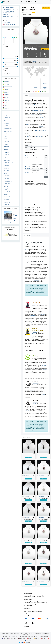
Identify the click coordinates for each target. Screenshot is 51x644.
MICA (5, 167)
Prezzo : (4, 56)
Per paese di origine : (14, 51)
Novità (5, 21)
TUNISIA (6, 103)
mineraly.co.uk (12, 638)
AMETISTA (6, 120)
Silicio (28, 157)
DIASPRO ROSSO (7, 139)
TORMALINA (7, 196)
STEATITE (6, 194)
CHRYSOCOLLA (7, 202)
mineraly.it (29, 638)
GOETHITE (6, 157)
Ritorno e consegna (28, 633)
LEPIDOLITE (6, 163)
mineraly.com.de (22, 638)
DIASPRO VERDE (7, 141)
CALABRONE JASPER (8, 128)
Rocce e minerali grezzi (9, 7)
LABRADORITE (7, 159)
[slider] (3, 58)
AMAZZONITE (7, 117)
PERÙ (5, 99)
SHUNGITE (6, 189)
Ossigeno (29, 155)
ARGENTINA (7, 82)
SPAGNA (6, 89)
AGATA (6, 115)
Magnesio (29, 168)
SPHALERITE (6, 192)
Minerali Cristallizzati (9, 11)
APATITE (6, 125)
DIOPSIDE (6, 144)
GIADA (5, 155)
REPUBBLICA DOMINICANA (9, 87)
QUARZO (6, 176)
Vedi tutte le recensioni (13, 238)
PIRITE (5, 173)
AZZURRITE (6, 200)
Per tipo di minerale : (5, 51)
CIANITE (6, 134)
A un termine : (5, 46)
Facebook (13, 636)
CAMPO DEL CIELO (8, 131)
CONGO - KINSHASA (8, 86)
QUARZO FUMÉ (7, 178)
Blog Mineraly (6, 636)
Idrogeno (29, 174)
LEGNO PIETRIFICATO (8, 162)
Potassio (29, 172)
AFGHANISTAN (7, 81)
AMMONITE (6, 122)
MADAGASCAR (7, 95)
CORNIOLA (6, 136)
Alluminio (29, 162)
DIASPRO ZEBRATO (8, 142)
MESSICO (6, 97)
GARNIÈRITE (6, 154)
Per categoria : (5, 31)
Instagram (18, 636)
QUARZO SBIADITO (8, 181)
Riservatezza (16, 633)
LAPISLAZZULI (7, 160)
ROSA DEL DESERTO (8, 184)
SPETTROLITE (7, 191)
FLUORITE (6, 152)
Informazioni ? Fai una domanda (30, 49)
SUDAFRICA (6, 107)
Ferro (28, 164)
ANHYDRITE (6, 123)
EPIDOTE (6, 149)
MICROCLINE (7, 168)
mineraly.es (37, 638)
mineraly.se (28, 640)
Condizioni (3, 633)
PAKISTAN (6, 100)
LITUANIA (6, 92)
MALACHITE (6, 165)
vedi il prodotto (29, 457)
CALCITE (6, 130)
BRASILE (6, 84)
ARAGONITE (6, 199)
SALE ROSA (6, 186)
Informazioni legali (9, 633)
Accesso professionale (37, 633)
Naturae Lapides (28, 186)
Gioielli (29, 5)
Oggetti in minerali (8, 12)
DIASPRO (6, 138)
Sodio (28, 166)
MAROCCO (6, 94)
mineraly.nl (44, 638)
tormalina (25, 454)
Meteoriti (6, 18)
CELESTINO (6, 133)
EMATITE (6, 147)
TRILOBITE (6, 204)
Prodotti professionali (9, 24)
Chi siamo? (22, 633)
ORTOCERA (6, 170)
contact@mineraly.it (34, 636)
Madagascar (36, 87)
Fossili (5, 14)
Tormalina (45, 83)
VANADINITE (6, 197)
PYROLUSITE (6, 175)
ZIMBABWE (6, 108)
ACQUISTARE (45, 7)
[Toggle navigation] (49, 1)
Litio (28, 170)
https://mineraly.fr (44, 636)
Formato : (5, 64)
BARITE (6, 126)
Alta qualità (6, 22)
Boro (28, 160)
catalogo (25, 5)
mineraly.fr (5, 638)
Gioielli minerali (8, 16)
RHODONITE (6, 183)
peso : (4, 60)
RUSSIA (6, 102)
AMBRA (6, 118)
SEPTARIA (6, 188)
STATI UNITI (6, 105)
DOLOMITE (6, 146)
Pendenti (34, 5)
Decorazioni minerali (9, 9)
